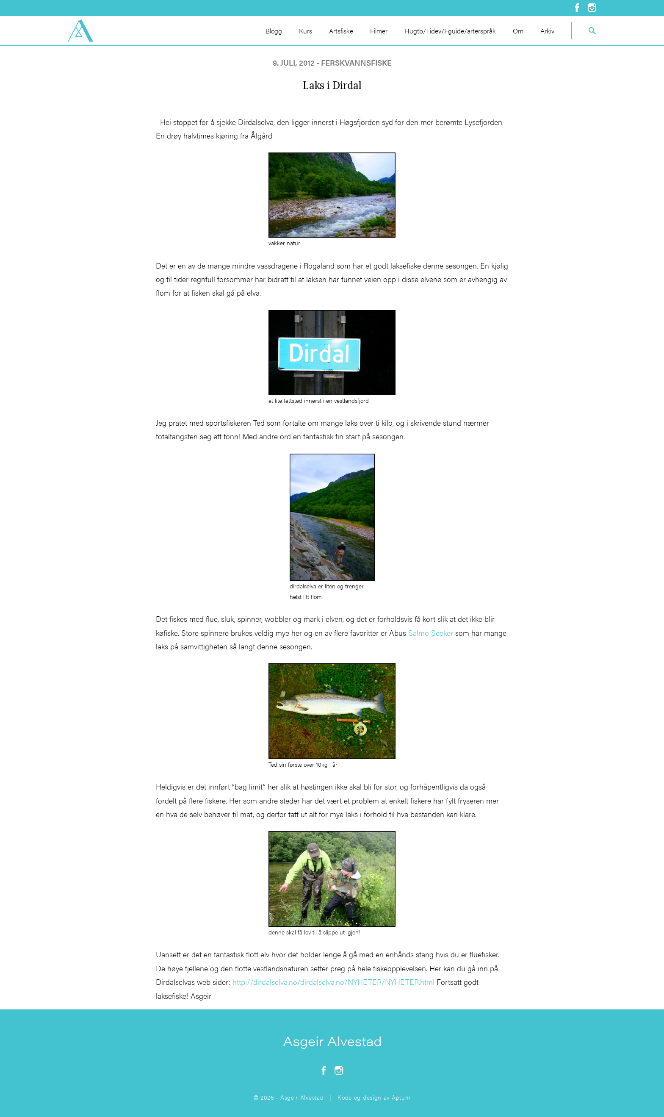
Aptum (401, 1097)
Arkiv (547, 31)
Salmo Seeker (430, 632)
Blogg (274, 31)
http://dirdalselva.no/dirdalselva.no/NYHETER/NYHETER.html (333, 981)
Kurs (305, 31)
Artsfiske (341, 31)
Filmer (378, 31)
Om (518, 31)
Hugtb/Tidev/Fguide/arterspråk (450, 31)
